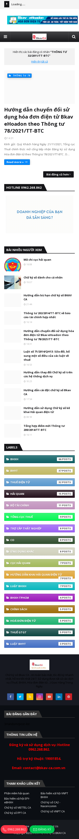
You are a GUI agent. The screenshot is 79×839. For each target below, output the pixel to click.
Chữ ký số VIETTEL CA (17, 807)
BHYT (41, 471)
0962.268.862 (14, 829)
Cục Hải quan (41, 563)
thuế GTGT (41, 632)
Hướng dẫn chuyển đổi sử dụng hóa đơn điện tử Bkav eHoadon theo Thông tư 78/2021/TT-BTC (38, 120)
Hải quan (41, 494)
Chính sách (41, 609)
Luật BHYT (41, 644)
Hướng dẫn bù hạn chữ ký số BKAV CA (48, 297)
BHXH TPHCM (41, 598)
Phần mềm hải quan (16, 793)
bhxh (41, 459)
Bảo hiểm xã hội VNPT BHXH (54, 795)
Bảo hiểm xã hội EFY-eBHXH (17, 800)
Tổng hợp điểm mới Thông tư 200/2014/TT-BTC (44, 428)
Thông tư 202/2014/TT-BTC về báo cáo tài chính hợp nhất (47, 315)
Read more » (15, 162)
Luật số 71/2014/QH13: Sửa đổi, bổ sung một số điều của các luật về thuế (47, 356)
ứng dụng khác (41, 551)
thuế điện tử (41, 482)
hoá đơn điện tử (41, 621)
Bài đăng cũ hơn (57, 174)
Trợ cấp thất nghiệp (41, 528)
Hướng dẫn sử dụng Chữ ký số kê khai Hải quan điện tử (47, 410)
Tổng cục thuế (41, 517)
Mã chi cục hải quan (37, 259)
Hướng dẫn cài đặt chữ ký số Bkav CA (47, 392)
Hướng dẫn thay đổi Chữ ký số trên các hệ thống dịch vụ (48, 374)
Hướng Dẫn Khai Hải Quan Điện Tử (41, 576)
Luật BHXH (41, 586)
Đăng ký (42, 829)
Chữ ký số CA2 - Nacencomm (50, 804)
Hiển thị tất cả (39, 61)
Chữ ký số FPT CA (15, 813)
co (41, 540)
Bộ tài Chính (41, 505)
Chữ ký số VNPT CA (53, 811)
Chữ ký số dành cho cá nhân (43, 277)
